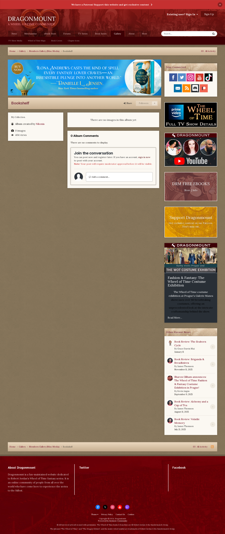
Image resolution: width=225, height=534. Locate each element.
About (131, 33)
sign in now (144, 157)
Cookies (131, 514)
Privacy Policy (107, 514)
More (144, 33)
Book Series (101, 33)
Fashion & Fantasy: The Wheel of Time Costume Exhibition (187, 281)
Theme (94, 514)
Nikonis (40, 123)
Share (128, 103)
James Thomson (185, 366)
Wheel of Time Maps (36, 40)
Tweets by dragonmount (93, 473)
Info (195, 190)
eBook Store (50, 33)
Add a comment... (99, 176)
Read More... (175, 317)
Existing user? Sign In (182, 14)
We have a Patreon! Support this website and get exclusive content (110, 4)
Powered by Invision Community (112, 521)
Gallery (117, 34)
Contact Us (120, 514)
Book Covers (56, 40)
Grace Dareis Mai (186, 348)
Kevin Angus (183, 391)
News (14, 33)
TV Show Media (15, 40)
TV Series (83, 33)
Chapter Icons (74, 40)
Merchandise (30, 33)
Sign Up (209, 14)
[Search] (177, 33)
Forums (67, 33)
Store (187, 190)
